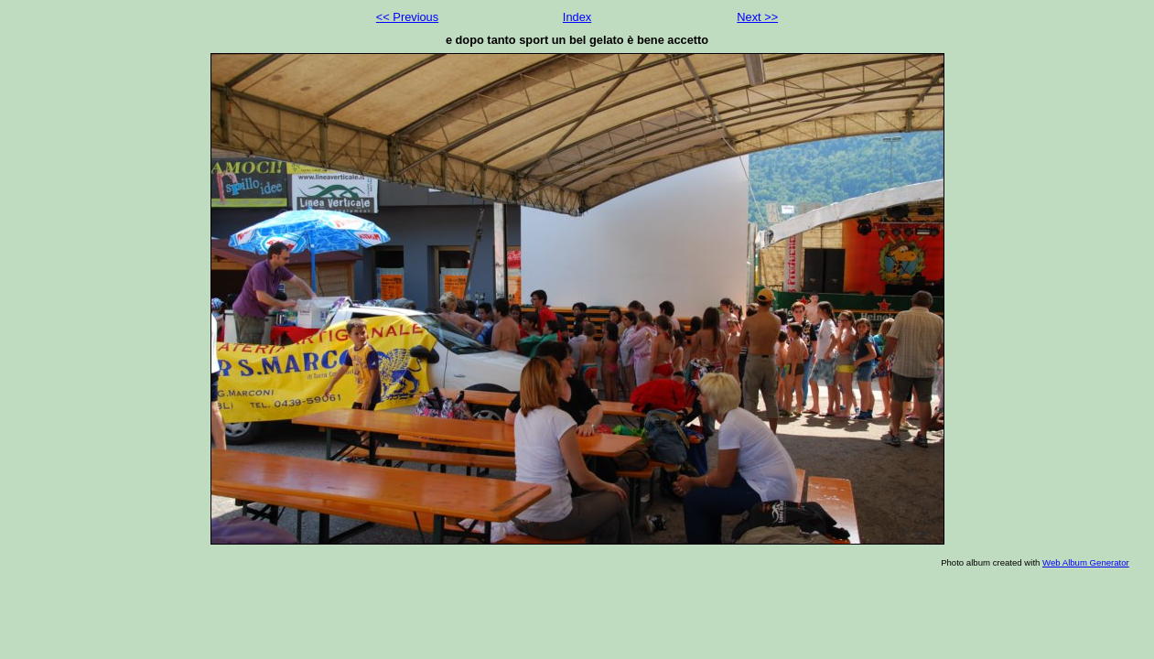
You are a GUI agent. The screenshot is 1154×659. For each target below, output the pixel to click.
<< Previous (407, 17)
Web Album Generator (1085, 562)
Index (577, 17)
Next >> (757, 17)
